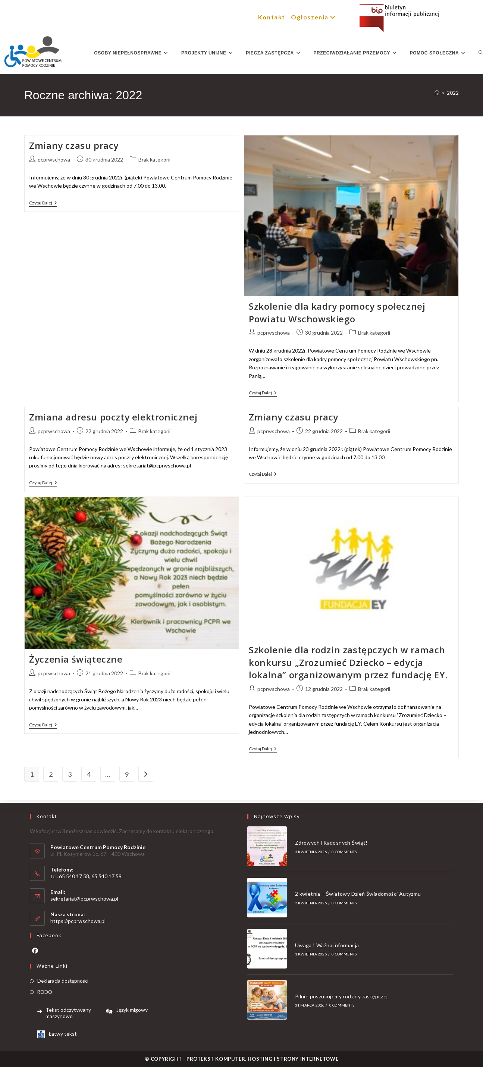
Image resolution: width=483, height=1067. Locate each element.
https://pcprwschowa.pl (78, 921)
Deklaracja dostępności (62, 981)
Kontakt (271, 17)
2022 (453, 93)
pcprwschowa (54, 159)
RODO (44, 992)
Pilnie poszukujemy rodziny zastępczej (341, 996)
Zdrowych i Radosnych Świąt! (331, 842)
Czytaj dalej (43, 203)
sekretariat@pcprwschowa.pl (84, 898)
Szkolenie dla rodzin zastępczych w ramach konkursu (348, 662)
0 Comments (344, 851)
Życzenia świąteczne (75, 659)
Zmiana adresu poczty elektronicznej (113, 417)
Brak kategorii (154, 159)
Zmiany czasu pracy (74, 145)
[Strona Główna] (437, 93)
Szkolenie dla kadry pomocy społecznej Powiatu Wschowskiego (337, 312)
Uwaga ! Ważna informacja (327, 945)
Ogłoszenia (314, 17)
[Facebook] (35, 950)
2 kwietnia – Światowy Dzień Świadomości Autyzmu (358, 894)
